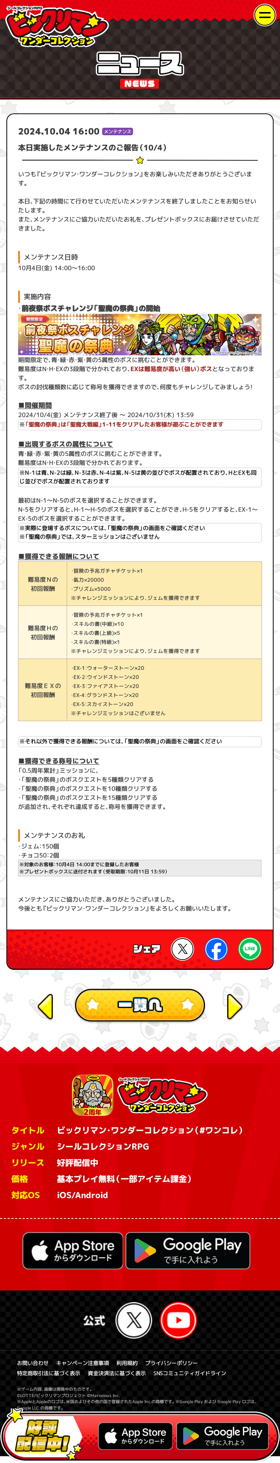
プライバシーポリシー (181, 1369)
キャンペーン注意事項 (86, 1369)
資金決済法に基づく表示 (123, 1380)
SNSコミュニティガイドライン (201, 1380)
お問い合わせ (34, 1369)
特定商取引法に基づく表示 (51, 1380)
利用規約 (133, 1369)
